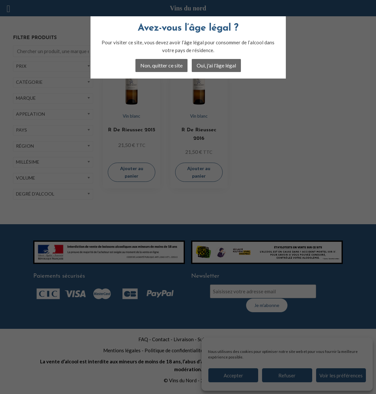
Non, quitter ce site (161, 65)
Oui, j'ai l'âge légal (216, 65)
